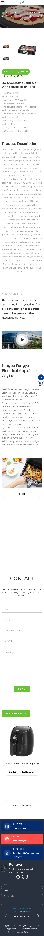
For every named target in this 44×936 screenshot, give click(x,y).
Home (8, 13)
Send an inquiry (16, 71)
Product (18, 13)
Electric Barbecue (32, 13)
